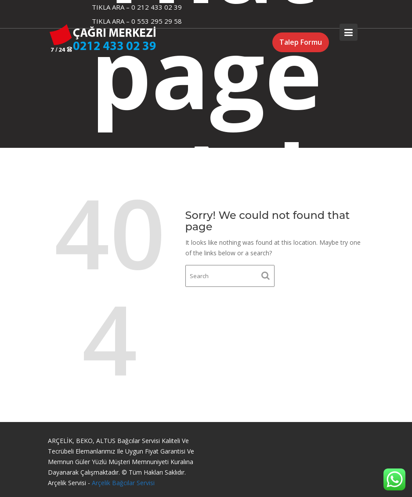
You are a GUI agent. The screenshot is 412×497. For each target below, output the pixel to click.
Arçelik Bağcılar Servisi (123, 483)
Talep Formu (300, 42)
